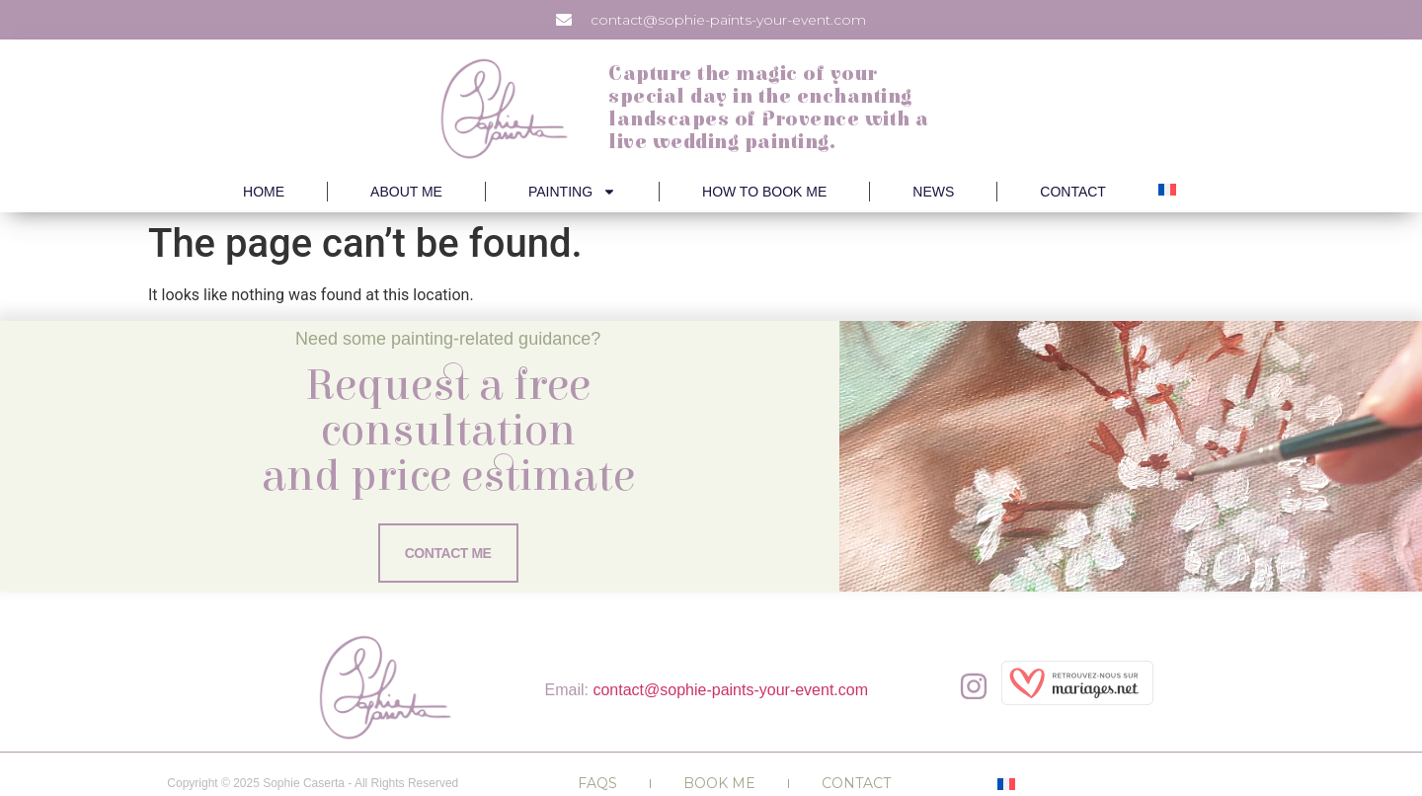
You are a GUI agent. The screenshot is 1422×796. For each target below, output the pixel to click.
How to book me (764, 191)
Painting (572, 191)
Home (263, 191)
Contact (1073, 191)
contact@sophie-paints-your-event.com (730, 689)
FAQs (597, 783)
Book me (719, 783)
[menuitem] (1167, 189)
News (933, 191)
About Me (406, 191)
